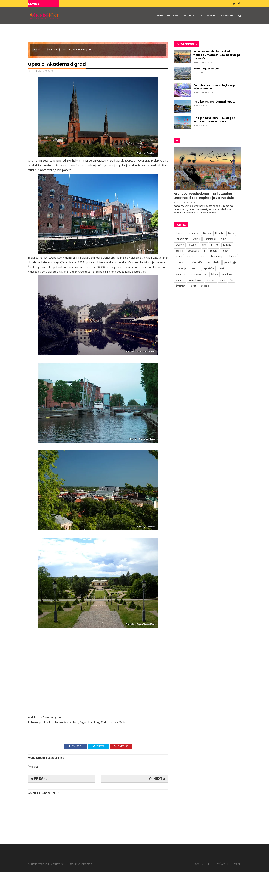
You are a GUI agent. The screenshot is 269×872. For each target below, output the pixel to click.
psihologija (230, 262)
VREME (237, 864)
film (204, 244)
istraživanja (194, 250)
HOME (159, 15)
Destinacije (192, 233)
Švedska (52, 49)
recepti (194, 268)
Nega (231, 233)
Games (207, 233)
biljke (223, 239)
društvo (180, 244)
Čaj (231, 280)
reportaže (208, 268)
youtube (180, 280)
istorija (179, 250)
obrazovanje (216, 256)
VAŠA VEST (222, 864)
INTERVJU (190, 15)
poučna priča (195, 262)
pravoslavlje (213, 262)
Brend (179, 233)
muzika (190, 256)
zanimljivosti (195, 280)
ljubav (225, 250)
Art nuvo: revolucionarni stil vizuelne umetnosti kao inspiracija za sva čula (204, 195)
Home (37, 49)
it (204, 250)
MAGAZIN (173, 15)
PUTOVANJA (209, 15)
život (193, 285)
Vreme (196, 239)
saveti (221, 268)
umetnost (227, 274)
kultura (213, 250)
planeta (232, 256)
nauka (202, 256)
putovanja (181, 268)
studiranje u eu (199, 274)
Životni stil (181, 285)
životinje (205, 285)
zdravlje (211, 280)
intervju (215, 244)
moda (179, 256)
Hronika (219, 233)
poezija (179, 262)
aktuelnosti (210, 239)
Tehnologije (182, 239)
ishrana (227, 244)
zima (222, 280)
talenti (214, 274)
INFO (208, 864)
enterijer (192, 244)
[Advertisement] (98, 674)
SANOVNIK (227, 15)
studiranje (181, 274)
